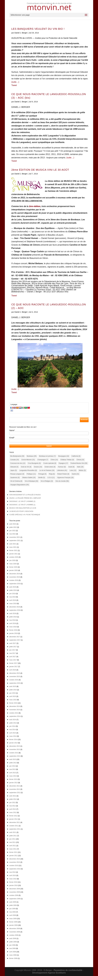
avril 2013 (12, 773)
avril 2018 (12, 623)
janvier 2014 (13, 743)
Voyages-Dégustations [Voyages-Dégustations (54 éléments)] (19, 485)
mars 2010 (13, 879)
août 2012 (12, 796)
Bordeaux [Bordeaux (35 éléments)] (31, 456)
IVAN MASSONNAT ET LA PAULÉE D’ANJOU (25, 495)
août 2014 (12, 720)
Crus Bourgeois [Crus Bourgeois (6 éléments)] (34, 463)
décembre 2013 (14, 746)
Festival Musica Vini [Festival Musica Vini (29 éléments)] (79, 463)
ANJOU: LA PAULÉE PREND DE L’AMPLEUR (25, 498)
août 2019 (12, 587)
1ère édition (34, 206)
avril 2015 (12, 696)
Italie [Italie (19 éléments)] (80, 467)
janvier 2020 (13, 570)
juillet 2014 (13, 723)
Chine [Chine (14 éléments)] (54, 460)
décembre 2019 (14, 574)
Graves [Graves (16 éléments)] (38, 467)
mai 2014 (12, 729)
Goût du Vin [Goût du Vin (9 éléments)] (26, 467)
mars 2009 (13, 918)
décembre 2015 (14, 673)
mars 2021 (13, 547)
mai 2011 (12, 842)
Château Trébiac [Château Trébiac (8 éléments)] (67, 460)
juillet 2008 (13, 942)
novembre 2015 (14, 676)
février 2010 (13, 882)
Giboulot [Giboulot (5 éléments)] (14, 467)
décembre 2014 (14, 706)
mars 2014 (13, 736)
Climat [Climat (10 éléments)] (80, 460)
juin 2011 (12, 839)
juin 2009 (12, 909)
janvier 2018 (13, 633)
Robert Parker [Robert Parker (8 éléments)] (63, 474)
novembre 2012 (14, 789)
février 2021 (13, 550)
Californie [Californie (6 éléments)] (76, 456)
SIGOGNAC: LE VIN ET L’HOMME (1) (22, 505)
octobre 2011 (13, 826)
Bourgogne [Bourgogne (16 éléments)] (63, 456)
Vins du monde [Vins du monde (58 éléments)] (62, 481)
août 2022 (12, 524)
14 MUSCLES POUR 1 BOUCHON (21, 511)
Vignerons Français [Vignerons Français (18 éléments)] (65, 477)
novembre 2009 (14, 892)
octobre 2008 (13, 935)
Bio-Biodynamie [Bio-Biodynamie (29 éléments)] (17, 456)
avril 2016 (12, 670)
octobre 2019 (13, 580)
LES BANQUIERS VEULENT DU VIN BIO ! (38, 28)
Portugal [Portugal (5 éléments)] (42, 474)
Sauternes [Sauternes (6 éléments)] (15, 477)
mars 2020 (13, 564)
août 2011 (12, 832)
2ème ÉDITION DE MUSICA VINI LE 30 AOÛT (40, 169)
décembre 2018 (14, 607)
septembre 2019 (14, 584)
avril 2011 (12, 846)
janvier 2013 (13, 783)
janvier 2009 (13, 925)
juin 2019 (12, 594)
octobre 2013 (13, 753)
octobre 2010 (13, 865)
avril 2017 (12, 657)
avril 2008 (12, 952)
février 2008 (13, 958)
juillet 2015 (13, 690)
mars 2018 (13, 627)
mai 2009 (12, 912)
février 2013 (13, 779)
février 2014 (13, 739)
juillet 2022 (13, 527)
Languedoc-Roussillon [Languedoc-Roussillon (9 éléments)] (28, 470)
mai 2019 (12, 597)
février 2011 (13, 852)
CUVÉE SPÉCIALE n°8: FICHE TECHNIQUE (24, 515)
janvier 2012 (13, 819)
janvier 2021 (13, 554)
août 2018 (12, 613)
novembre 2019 (14, 577)
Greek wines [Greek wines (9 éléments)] (50, 467)
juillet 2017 (13, 647)
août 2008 (12, 938)
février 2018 (13, 630)
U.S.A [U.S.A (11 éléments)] (50, 477)
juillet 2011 (13, 836)
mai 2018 (12, 620)
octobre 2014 (13, 713)
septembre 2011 (14, 829)
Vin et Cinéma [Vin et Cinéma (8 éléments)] (16, 481)
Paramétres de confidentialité (68, 970)
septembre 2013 (14, 756)
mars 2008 (13, 955)
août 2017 (12, 643)
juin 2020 (12, 560)
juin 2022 (12, 530)
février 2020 (13, 567)
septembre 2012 (14, 792)
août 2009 (12, 902)
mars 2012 (13, 812)
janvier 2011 (13, 855)
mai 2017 (12, 653)
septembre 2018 (14, 610)
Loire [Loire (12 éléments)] (73, 470)
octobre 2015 (13, 680)
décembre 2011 (14, 822)
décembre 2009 (14, 889)
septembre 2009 (14, 899)
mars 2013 (13, 776)
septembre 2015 (14, 683)
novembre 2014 (14, 710)
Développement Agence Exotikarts (49, 973)
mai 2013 (12, 769)
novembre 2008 (14, 932)
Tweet (14, 85)
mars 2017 (13, 660)
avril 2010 (12, 875)
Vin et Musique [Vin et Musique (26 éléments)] (31, 481)
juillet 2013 (13, 763)
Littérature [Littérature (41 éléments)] (62, 470)
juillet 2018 (13, 617)
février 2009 (13, 922)
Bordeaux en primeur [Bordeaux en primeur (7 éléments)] (47, 456)
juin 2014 (12, 726)
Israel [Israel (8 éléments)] (71, 467)
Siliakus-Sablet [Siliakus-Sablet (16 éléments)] (28, 477)
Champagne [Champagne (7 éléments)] (42, 460)
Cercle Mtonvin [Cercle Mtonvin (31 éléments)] (28, 460)
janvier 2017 (13, 666)
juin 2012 (12, 802)
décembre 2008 (14, 928)
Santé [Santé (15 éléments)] (75, 474)
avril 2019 (12, 600)
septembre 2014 (14, 716)
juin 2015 (12, 693)
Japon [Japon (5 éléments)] (13, 470)
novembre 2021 (14, 537)
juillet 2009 (13, 905)
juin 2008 (12, 945)
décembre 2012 (14, 786)
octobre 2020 (13, 557)
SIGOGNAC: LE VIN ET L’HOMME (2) (22, 501)
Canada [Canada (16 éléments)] (14, 460)
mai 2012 (12, 806)
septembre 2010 (14, 869)
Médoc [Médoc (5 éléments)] (82, 470)
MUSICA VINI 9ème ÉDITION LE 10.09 (22, 508)
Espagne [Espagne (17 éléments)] (63, 463)
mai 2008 (12, 948)
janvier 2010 (13, 885)
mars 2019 (13, 603)
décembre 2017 (14, 637)
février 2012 (13, 816)
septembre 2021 (14, 540)
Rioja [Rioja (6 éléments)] (52, 474)
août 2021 (12, 544)
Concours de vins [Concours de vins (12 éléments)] (17, 463)
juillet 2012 (13, 799)
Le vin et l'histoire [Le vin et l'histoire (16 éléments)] (46, 470)
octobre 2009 (13, 895)
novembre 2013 (14, 749)
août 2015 (12, 686)
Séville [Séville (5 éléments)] (41, 477)
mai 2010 (12, 872)
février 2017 (13, 663)
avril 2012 (12, 809)
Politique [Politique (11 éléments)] (31, 474)
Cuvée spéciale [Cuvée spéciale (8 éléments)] (49, 463)
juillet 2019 (13, 590)
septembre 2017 (14, 640)
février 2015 (13, 703)
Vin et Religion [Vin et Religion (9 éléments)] (47, 481)
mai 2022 (12, 534)
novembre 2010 (14, 862)
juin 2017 (12, 650)
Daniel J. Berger (20, 33)
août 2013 (12, 759)
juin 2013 (12, 766)
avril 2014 (12, 733)
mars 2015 (13, 700)
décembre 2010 (14, 859)
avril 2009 (12, 915)
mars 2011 (13, 849)
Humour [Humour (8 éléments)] (62, 467)
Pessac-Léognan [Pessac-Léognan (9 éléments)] (17, 474)
